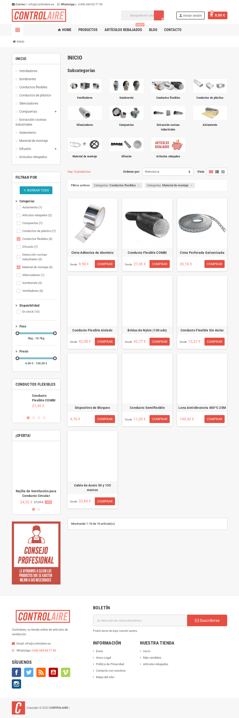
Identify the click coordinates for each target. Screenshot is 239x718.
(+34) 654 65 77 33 (90, 4)
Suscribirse (207, 620)
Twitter (28, 672)
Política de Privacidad (110, 664)
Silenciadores (33, 275)
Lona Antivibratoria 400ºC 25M (202, 408)
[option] (36, 400)
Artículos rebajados (124, 28)
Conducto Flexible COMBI (147, 252)
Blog (153, 30)
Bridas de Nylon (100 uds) (147, 330)
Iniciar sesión (191, 15)
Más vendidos (152, 657)
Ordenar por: (131, 171)
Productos (88, 30)
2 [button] (33, 417)
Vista (200, 171)
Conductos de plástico (39, 231)
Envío (99, 651)
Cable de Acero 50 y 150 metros (92, 487)
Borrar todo (36, 190)
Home (64, 30)
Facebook (16, 672)
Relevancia (152, 171)
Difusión (30, 246)
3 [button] (38, 417)
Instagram (16, 684)
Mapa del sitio (105, 677)
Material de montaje (37, 267)
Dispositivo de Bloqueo (92, 408)
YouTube (53, 672)
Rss (41, 672)
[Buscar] (143, 15)
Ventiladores (32, 290)
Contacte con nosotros (111, 670)
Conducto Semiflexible (147, 408)
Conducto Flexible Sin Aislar (202, 330)
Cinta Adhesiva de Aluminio (92, 252)
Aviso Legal (103, 657)
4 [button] (44, 417)
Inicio (146, 651)
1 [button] (28, 417)
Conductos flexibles (37, 239)
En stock (31, 311)
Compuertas (32, 223)
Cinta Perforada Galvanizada (202, 252)
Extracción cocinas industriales (34, 257)
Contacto (173, 30)
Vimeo (65, 672)
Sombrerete (32, 283)
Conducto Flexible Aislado (92, 330)
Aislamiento (32, 207)
